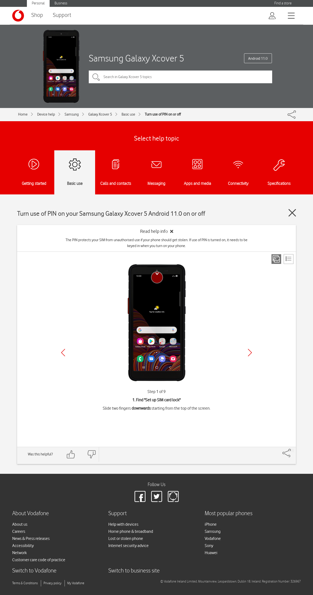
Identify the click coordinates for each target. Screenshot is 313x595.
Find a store (282, 3)
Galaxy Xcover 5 (100, 114)
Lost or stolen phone (125, 538)
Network (19, 552)
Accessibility (23, 545)
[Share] (292, 450)
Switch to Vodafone (34, 571)
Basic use (128, 114)
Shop (37, 15)
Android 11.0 (258, 58)
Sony (209, 545)
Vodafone (213, 538)
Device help (46, 114)
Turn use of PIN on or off (163, 114)
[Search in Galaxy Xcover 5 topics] (180, 77)
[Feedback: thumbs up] (71, 454)
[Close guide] (292, 212)
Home (23, 114)
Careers (18, 531)
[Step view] (276, 259)
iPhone (211, 524)
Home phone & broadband (130, 531)
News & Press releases (31, 538)
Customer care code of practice (38, 559)
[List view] (288, 259)
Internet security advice (128, 545)
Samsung (72, 114)
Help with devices (123, 524)
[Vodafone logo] (18, 16)
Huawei (211, 552)
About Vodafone (30, 514)
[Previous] (63, 352)
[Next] (250, 352)
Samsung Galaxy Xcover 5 (136, 58)
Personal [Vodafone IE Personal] (38, 3)
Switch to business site (134, 571)
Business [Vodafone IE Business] (61, 3)
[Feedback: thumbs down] (91, 454)
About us (19, 524)
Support (62, 15)
